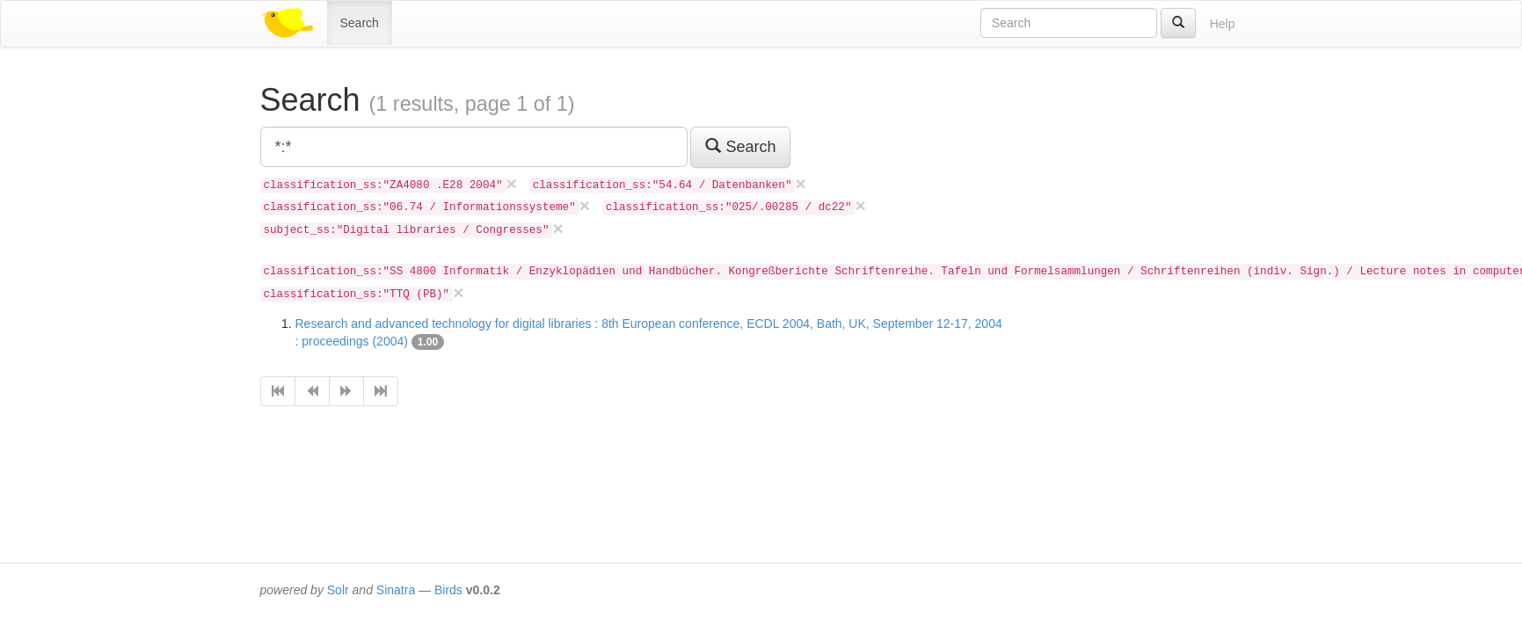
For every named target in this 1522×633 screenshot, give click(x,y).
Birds (448, 590)
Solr (338, 590)
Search (359, 23)
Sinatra (395, 590)
